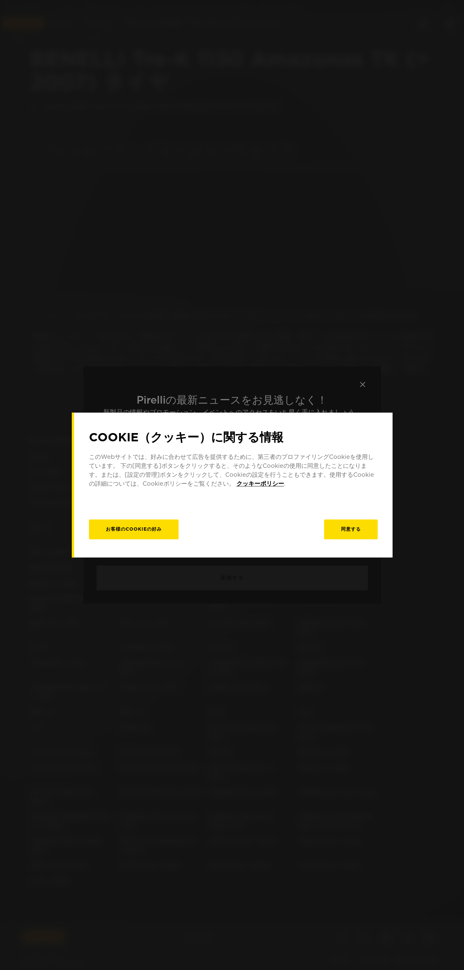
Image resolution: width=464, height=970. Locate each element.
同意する (351, 529)
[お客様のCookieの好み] (134, 529)
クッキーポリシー (260, 483)
